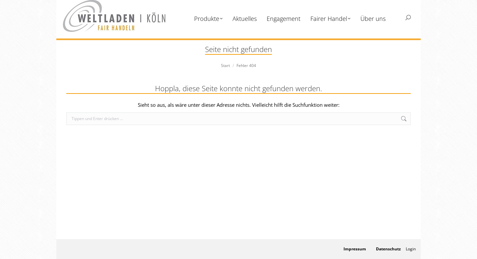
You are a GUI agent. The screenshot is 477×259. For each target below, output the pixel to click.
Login (411, 249)
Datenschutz (388, 249)
